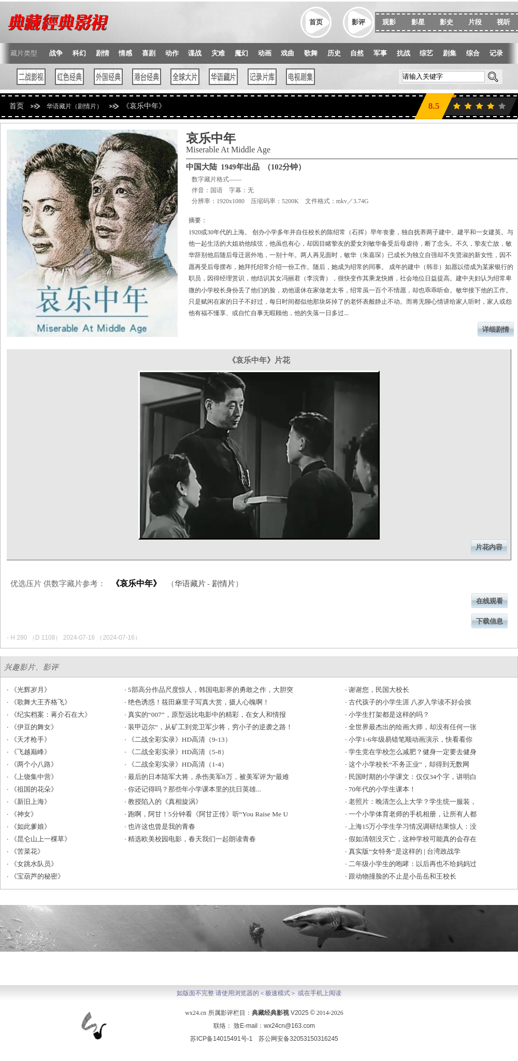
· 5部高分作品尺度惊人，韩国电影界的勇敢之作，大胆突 (208, 690)
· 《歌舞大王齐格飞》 (39, 702)
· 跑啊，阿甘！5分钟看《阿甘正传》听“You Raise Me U (206, 814)
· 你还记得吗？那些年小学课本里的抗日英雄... (192, 789)
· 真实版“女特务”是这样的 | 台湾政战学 (403, 851)
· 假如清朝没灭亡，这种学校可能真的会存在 (411, 839)
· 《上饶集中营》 (32, 777)
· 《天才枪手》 (29, 739)
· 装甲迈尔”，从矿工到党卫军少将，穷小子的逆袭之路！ (208, 727)
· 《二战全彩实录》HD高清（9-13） (177, 739)
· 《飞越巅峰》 (29, 752)
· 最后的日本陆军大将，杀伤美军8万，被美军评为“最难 (206, 777)
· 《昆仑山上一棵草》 (39, 839)
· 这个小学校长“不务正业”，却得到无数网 (407, 764)
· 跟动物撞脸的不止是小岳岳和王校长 (400, 876)
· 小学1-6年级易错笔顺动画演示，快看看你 (408, 739)
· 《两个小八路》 (32, 764)
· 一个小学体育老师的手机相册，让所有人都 (411, 814)
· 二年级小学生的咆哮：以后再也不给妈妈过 (411, 864)
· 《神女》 (22, 814)
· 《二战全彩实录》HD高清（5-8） (176, 752)
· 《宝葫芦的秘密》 (35, 876)
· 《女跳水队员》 (32, 864)
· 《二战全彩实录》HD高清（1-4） (176, 764)
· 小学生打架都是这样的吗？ (387, 714)
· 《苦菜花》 (25, 851)
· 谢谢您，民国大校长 (377, 690)
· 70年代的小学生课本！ (380, 789)
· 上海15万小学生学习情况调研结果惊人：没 (411, 826)
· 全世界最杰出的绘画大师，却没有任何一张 (411, 727)
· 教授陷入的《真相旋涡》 (163, 801)
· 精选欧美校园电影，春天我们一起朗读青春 (190, 839)
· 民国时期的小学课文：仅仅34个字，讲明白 (411, 777)
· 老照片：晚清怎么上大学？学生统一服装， (411, 801)
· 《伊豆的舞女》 (32, 727)
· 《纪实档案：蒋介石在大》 (49, 714)
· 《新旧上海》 (29, 801)
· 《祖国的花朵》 (32, 789)
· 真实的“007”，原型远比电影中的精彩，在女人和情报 (205, 714)
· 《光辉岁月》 (29, 690)
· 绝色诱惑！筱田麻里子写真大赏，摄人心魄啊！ (196, 702)
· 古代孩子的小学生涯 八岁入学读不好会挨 (408, 702)
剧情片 (223, 583)
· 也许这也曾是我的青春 (159, 826)
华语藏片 (190, 583)
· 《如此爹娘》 (29, 826)
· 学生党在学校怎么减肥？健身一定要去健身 (411, 752)
